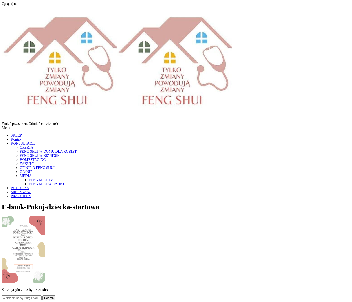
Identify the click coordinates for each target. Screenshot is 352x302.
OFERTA (26, 147)
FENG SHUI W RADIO (46, 184)
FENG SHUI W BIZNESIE (39, 155)
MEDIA (25, 176)
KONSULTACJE (23, 143)
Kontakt (16, 139)
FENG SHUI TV (41, 180)
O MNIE (26, 172)
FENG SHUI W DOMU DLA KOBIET (48, 151)
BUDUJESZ (20, 188)
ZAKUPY (27, 163)
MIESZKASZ (21, 192)
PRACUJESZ (21, 196)
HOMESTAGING (33, 159)
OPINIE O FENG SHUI (37, 168)
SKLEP (16, 135)
